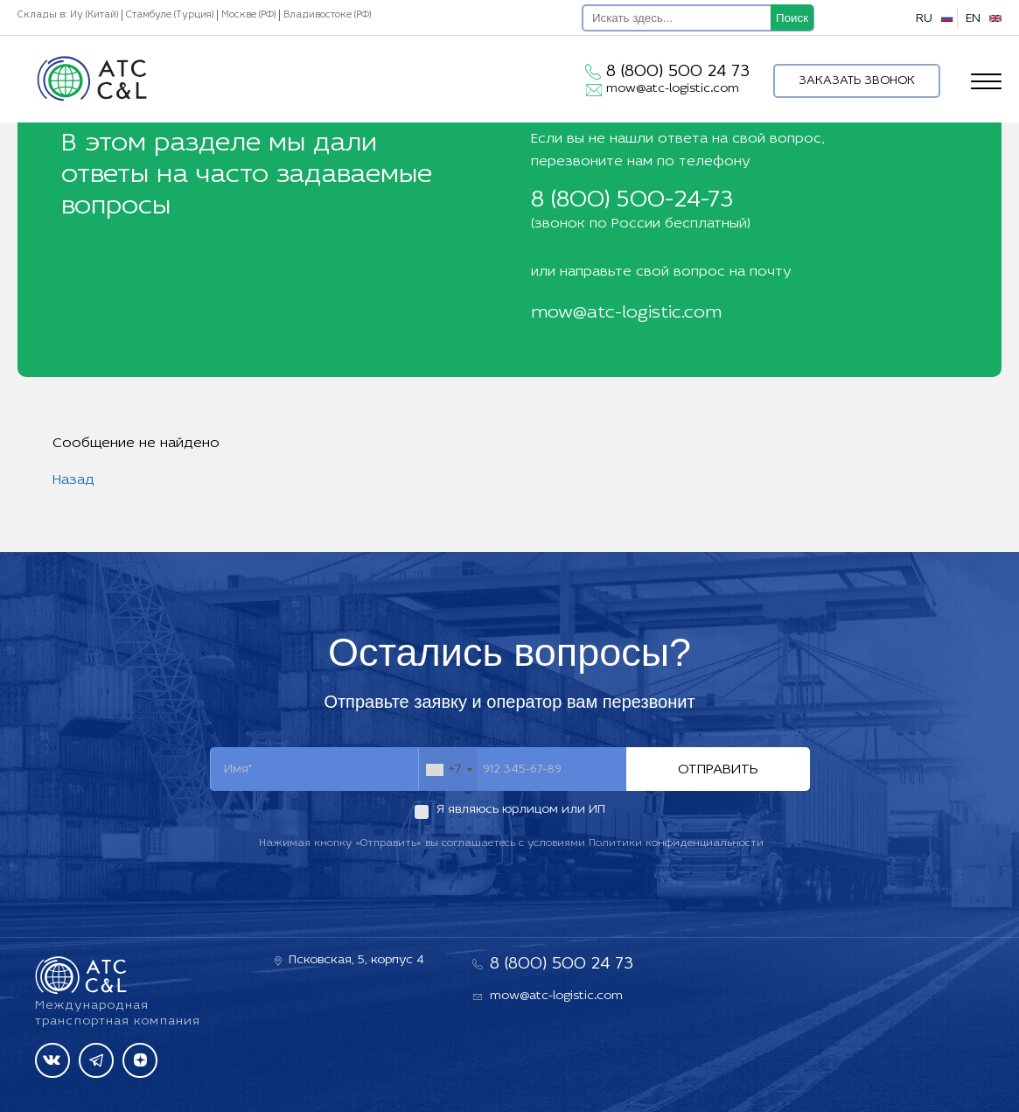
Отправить (718, 770)
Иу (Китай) (94, 15)
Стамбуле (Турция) (169, 15)
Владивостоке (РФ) (327, 15)
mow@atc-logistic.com (672, 88)
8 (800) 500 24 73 (678, 71)
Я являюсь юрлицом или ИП (520, 809)
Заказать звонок (857, 80)
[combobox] (448, 770)
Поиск (792, 17)
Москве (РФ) (248, 15)
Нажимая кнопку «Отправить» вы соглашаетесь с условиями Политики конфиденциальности (511, 843)
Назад (73, 480)
